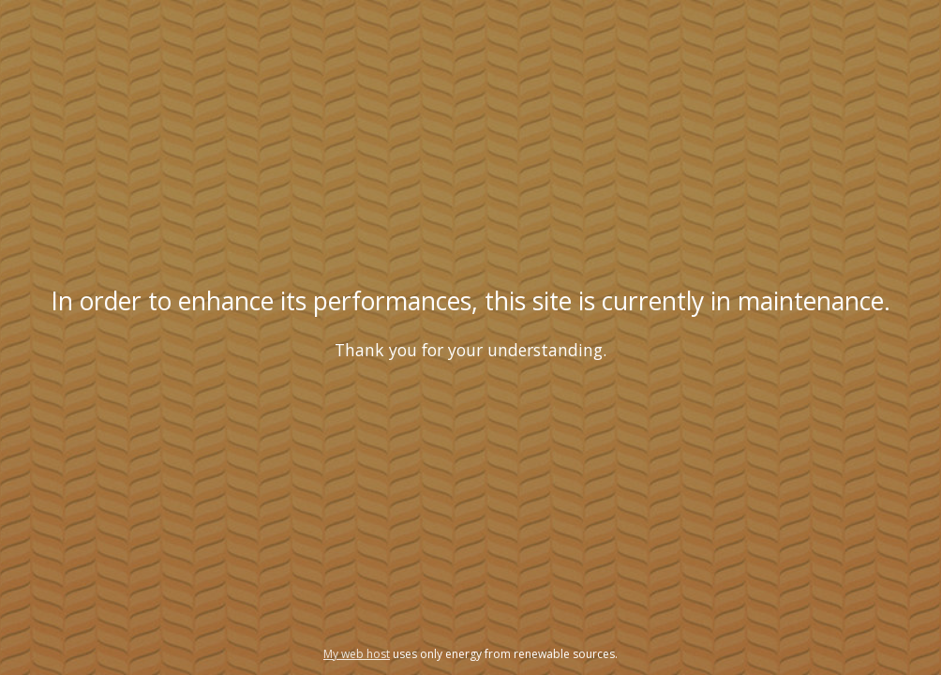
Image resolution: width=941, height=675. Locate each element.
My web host (356, 654)
